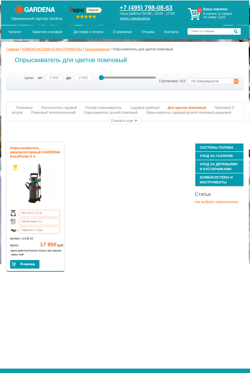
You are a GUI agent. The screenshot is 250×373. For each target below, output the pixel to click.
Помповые (24, 108)
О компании (122, 32)
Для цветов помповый (187, 108)
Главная (12, 49)
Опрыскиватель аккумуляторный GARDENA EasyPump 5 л (35, 152)
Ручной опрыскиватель (103, 108)
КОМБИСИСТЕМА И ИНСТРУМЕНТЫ (52, 49)
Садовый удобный (144, 108)
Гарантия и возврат (47, 32)
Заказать (24, 264)
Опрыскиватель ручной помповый (111, 112)
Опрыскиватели (97, 49)
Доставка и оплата (88, 32)
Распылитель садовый (59, 108)
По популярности (205, 81)
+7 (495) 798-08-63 (146, 7)
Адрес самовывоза (135, 18)
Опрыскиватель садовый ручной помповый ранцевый (188, 112)
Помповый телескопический (53, 112)
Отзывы (148, 32)
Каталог (15, 32)
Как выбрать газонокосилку (216, 202)
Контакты (171, 32)
